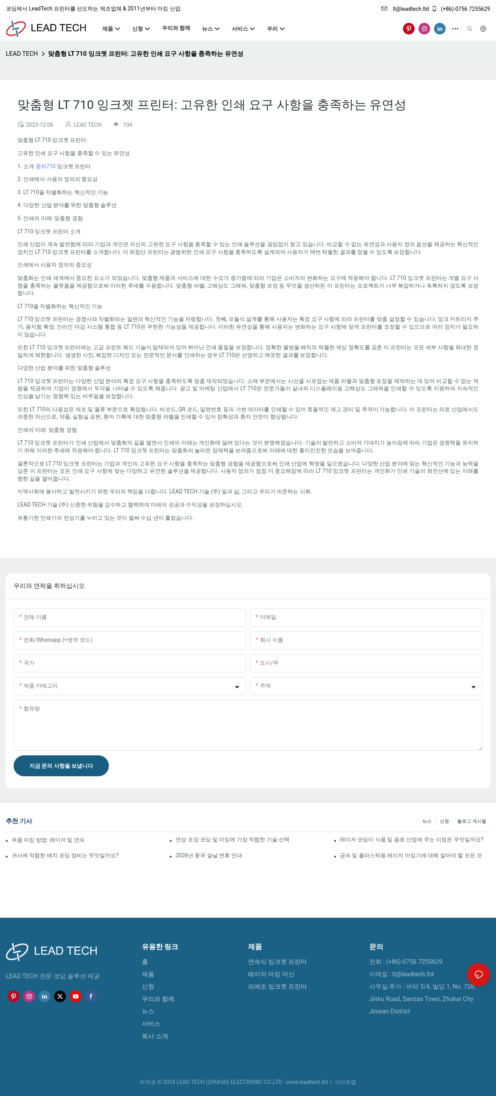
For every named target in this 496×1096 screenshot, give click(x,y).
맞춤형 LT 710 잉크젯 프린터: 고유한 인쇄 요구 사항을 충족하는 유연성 (145, 53)
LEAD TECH (22, 53)
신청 (444, 821)
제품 (148, 974)
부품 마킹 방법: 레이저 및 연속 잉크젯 (48, 840)
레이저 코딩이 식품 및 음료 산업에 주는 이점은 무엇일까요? (411, 839)
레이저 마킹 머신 (271, 974)
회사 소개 (155, 1036)
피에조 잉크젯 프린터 (277, 986)
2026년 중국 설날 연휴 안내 (209, 855)
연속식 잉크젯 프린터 (277, 961)
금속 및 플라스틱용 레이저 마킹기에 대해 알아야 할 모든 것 (411, 855)
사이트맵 (344, 1082)
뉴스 (427, 821)
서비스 (151, 1023)
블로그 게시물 (471, 821)
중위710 (46, 166)
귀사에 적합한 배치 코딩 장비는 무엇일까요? (65, 855)
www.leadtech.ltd (307, 1082)
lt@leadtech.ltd (405, 9)
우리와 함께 (158, 999)
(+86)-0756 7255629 (460, 9)
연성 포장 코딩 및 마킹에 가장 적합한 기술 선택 (232, 839)
